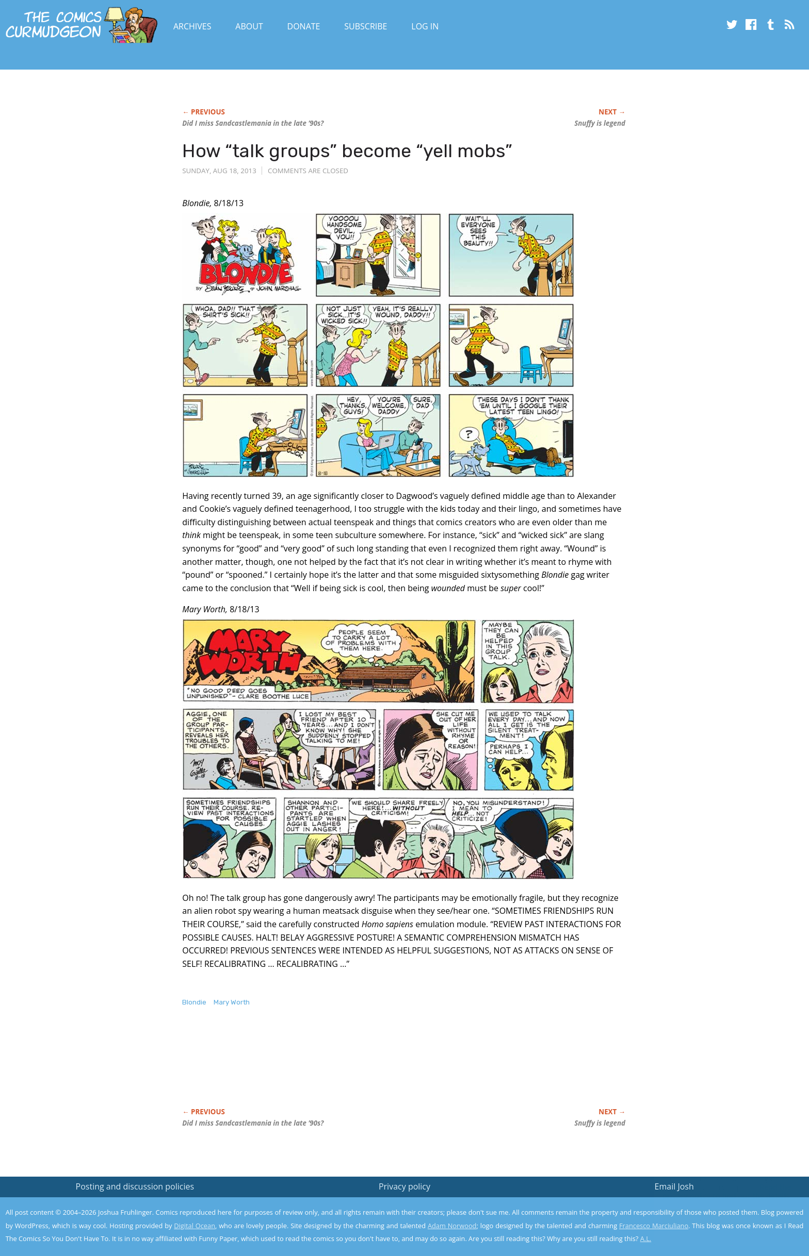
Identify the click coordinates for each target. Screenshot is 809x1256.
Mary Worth (232, 1002)
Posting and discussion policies (135, 1186)
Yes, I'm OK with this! (721, 1217)
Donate (303, 26)
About (249, 26)
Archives (192, 26)
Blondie (194, 1002)
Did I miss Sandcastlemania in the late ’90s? (252, 123)
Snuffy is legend (599, 123)
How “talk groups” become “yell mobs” (347, 151)
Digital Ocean (194, 1225)
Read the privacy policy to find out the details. (717, 1191)
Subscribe (365, 26)
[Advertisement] (370, 1068)
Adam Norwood (452, 1225)
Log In (425, 26)
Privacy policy (404, 1186)
